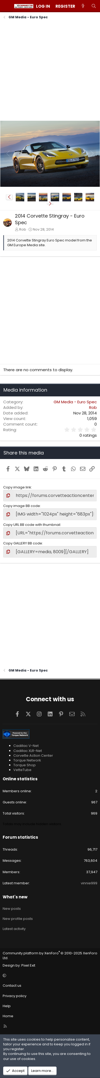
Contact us (12, 985)
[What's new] (83, 6)
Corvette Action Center (33, 755)
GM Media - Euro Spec (75, 402)
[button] (9, 197)
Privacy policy (14, 995)
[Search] (94, 6)
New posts (12, 908)
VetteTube (22, 769)
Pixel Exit (28, 965)
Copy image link (17, 487)
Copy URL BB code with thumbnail (31, 524)
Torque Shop (24, 765)
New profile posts (18, 918)
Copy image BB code (21, 505)
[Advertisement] (50, 70)
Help (7, 1005)
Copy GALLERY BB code (22, 543)
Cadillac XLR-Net (27, 750)
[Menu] (7, 6)
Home (8, 1016)
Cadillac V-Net (26, 745)
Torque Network (27, 760)
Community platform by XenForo (50, 955)
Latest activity (14, 928)
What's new (15, 897)
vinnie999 (89, 883)
